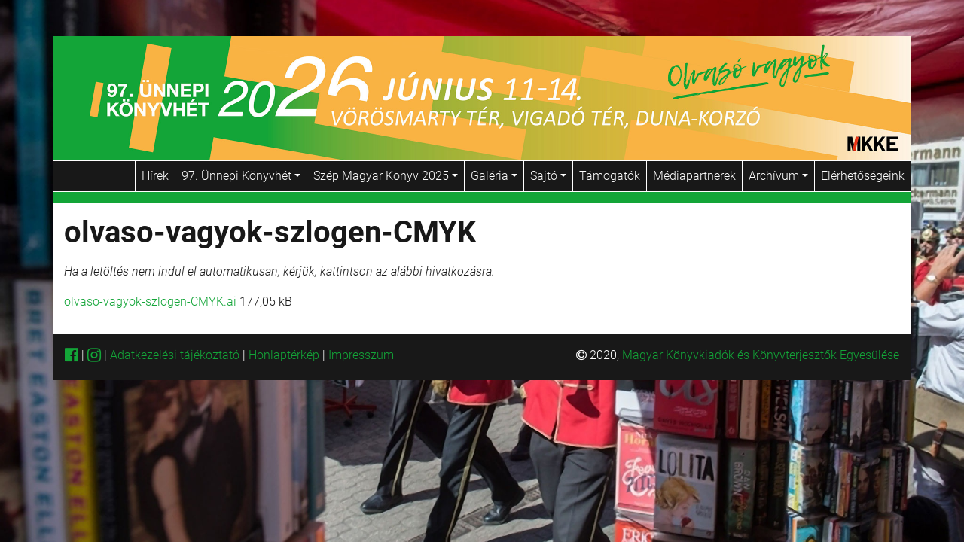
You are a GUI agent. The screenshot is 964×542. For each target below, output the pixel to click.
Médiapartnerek (694, 176)
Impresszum (361, 355)
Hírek (155, 176)
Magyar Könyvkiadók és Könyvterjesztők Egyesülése (760, 355)
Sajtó (548, 176)
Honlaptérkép (285, 355)
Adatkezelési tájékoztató (174, 355)
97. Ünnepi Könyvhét (241, 176)
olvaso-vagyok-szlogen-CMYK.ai (150, 301)
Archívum (778, 176)
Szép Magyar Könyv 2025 (385, 176)
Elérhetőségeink (863, 176)
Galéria (494, 176)
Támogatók (609, 176)
